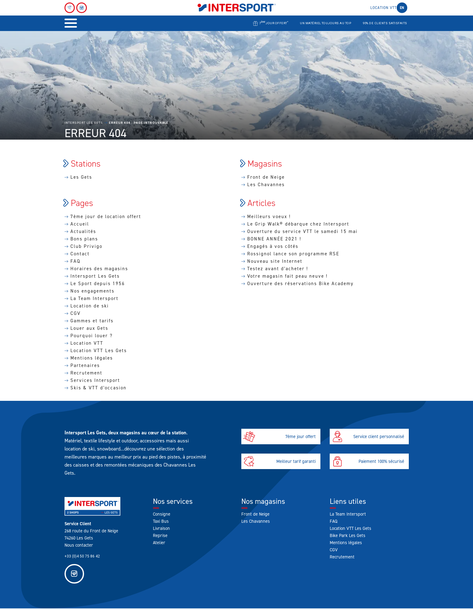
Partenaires (85, 365)
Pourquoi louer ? (91, 336)
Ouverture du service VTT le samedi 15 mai (302, 231)
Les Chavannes (266, 184)
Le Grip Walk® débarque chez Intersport (298, 224)
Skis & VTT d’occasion (98, 388)
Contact (80, 254)
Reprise (160, 535)
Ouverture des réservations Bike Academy (300, 283)
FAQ (75, 261)
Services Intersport (95, 380)
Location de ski (89, 306)
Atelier (159, 543)
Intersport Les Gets (84, 122)
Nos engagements (92, 291)
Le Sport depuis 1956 (97, 283)
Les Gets (81, 177)
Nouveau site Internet (274, 261)
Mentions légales (91, 358)
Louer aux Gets (89, 328)
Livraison (161, 528)
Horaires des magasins (99, 269)
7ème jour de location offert (105, 216)
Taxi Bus (161, 521)
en (402, 7)
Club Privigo (86, 246)
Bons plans (84, 239)
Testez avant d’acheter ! (277, 269)
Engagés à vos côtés (272, 246)
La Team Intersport (94, 298)
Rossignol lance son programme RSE (293, 254)
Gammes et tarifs (92, 321)
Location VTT (383, 7)
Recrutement (86, 373)
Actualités (83, 231)
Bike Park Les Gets (347, 535)
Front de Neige (266, 177)
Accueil (79, 224)
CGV (75, 313)
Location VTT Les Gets (98, 350)
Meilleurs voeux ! (269, 216)
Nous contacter (79, 545)
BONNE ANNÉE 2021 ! (274, 239)
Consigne (161, 514)
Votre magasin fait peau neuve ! (287, 276)
